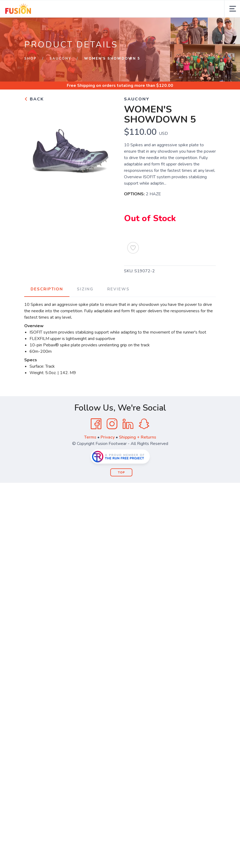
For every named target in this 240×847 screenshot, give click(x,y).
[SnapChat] (144, 424)
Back (34, 99)
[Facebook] (96, 424)
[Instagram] (112, 424)
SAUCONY (60, 58)
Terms (90, 437)
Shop (30, 58)
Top (121, 473)
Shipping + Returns (137, 437)
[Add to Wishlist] (133, 248)
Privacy (108, 437)
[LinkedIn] (128, 424)
